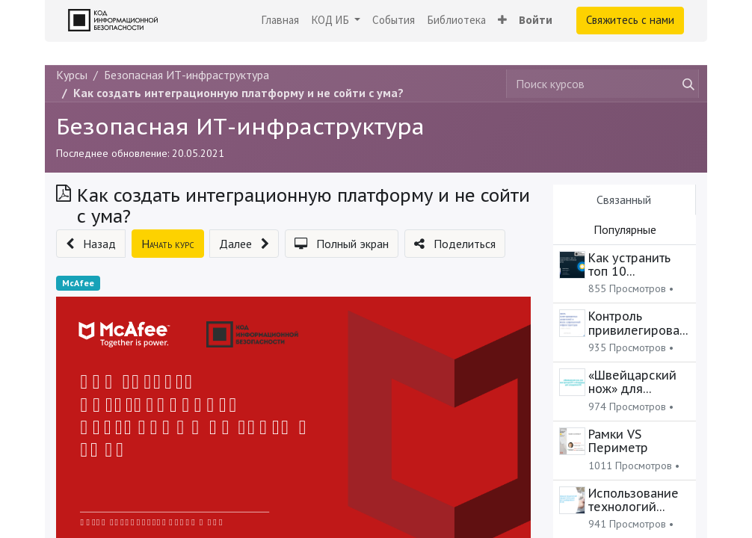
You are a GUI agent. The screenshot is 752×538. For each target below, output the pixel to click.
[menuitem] (280, 20)
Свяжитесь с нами (630, 20)
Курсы (71, 74)
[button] (502, 20)
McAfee (78, 282)
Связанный (624, 199)
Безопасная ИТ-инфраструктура (240, 125)
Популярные (625, 229)
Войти (535, 20)
